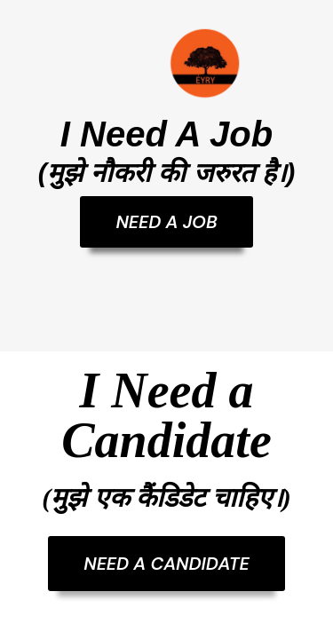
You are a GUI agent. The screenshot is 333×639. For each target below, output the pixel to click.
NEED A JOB (166, 221)
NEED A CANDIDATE (166, 563)
